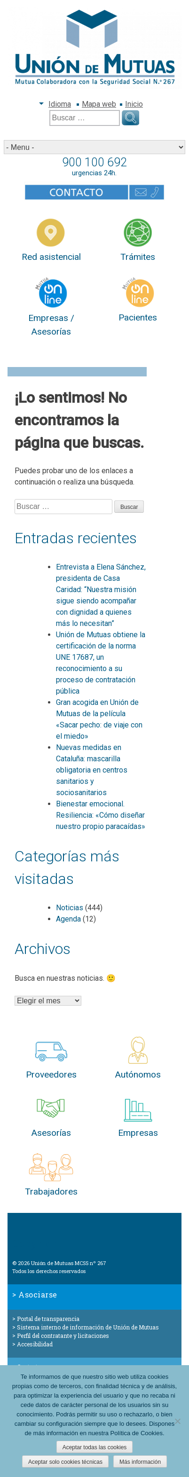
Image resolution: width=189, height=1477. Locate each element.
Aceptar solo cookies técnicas (65, 1462)
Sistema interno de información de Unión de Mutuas (88, 1327)
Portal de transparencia (48, 1318)
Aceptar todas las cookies (95, 1447)
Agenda (68, 918)
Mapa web (99, 104)
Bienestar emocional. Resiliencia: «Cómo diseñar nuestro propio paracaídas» (100, 815)
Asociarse (37, 1294)
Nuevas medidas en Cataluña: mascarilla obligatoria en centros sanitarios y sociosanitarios (91, 770)
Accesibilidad (35, 1344)
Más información (140, 1462)
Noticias (69, 907)
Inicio (134, 104)
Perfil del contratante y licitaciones (63, 1335)
